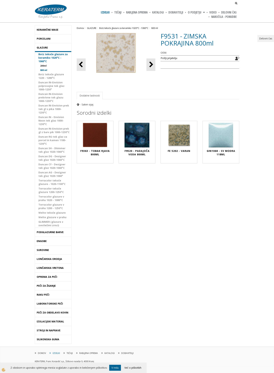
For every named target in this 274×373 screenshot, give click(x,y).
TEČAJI (118, 12)
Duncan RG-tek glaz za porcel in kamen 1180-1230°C (52, 140)
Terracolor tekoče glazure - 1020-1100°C (52, 182)
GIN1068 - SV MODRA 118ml (221, 152)
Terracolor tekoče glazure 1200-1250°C (51, 190)
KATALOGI (158, 12)
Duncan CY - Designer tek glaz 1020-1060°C (51, 166)
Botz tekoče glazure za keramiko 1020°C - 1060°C (53, 58)
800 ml (43, 70)
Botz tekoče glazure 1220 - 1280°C (51, 76)
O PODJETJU (194, 12)
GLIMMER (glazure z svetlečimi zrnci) (50, 223)
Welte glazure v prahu (52, 217)
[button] (150, 64)
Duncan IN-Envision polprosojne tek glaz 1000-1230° (51, 86)
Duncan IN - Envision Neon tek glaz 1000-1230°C (51, 120)
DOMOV (42, 353)
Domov (80, 28)
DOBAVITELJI (175, 12)
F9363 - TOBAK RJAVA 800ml (95, 152)
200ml (43, 65)
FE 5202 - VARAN (179, 151)
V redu (115, 367)
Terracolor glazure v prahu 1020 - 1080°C (51, 198)
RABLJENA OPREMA (137, 12)
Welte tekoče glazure (52, 212)
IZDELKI (105, 12)
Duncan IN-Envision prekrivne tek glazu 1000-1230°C (50, 97)
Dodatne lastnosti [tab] (90, 95)
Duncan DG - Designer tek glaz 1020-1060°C (52, 158)
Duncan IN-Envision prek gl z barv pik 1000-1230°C (54, 130)
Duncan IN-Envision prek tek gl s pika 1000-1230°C (53, 109)
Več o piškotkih (132, 367)
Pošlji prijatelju (169, 58)
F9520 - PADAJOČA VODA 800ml (137, 152)
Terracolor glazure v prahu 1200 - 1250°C (51, 206)
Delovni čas (229, 12)
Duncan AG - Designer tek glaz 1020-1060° (52, 174)
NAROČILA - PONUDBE (224, 17)
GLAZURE (91, 28)
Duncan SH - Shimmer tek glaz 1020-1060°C (51, 150)
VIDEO (213, 12)
